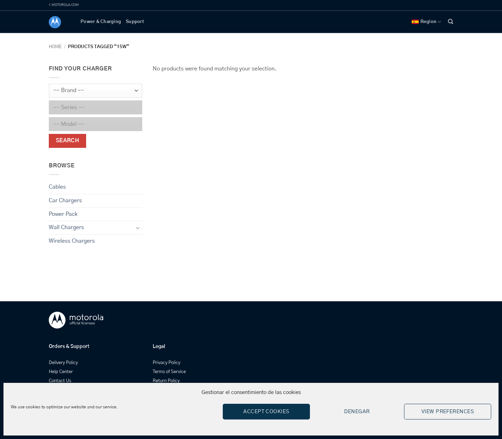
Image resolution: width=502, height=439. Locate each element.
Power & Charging (101, 22)
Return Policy (166, 381)
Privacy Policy (166, 363)
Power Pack (63, 214)
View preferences (447, 411)
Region (426, 21)
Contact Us (60, 381)
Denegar (357, 411)
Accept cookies (266, 411)
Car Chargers (65, 200)
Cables (57, 187)
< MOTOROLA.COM (64, 5)
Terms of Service (169, 372)
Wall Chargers (66, 227)
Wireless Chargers (72, 241)
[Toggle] (138, 228)
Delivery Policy (63, 363)
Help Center (61, 372)
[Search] (450, 21)
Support (135, 22)
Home (55, 47)
